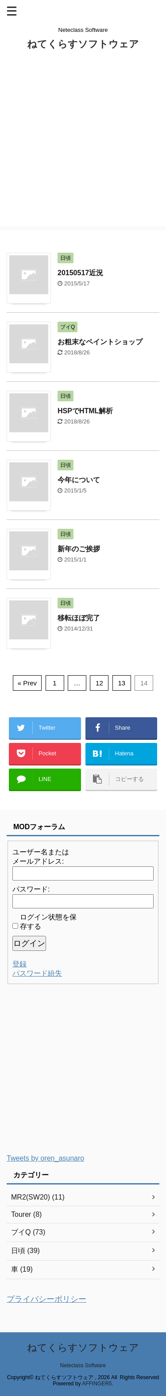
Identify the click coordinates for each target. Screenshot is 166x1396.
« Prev (27, 683)
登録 (19, 964)
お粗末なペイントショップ (100, 342)
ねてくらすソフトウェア (83, 44)
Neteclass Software (83, 1365)
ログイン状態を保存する (48, 921)
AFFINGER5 (97, 1384)
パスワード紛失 (37, 973)
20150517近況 (80, 273)
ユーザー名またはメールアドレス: (40, 856)
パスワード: (31, 889)
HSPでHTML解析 (85, 411)
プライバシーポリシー (46, 1299)
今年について (79, 480)
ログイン (29, 943)
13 (122, 683)
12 (99, 683)
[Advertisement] (83, 143)
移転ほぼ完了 (79, 618)
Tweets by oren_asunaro (45, 1158)
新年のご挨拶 (79, 549)
